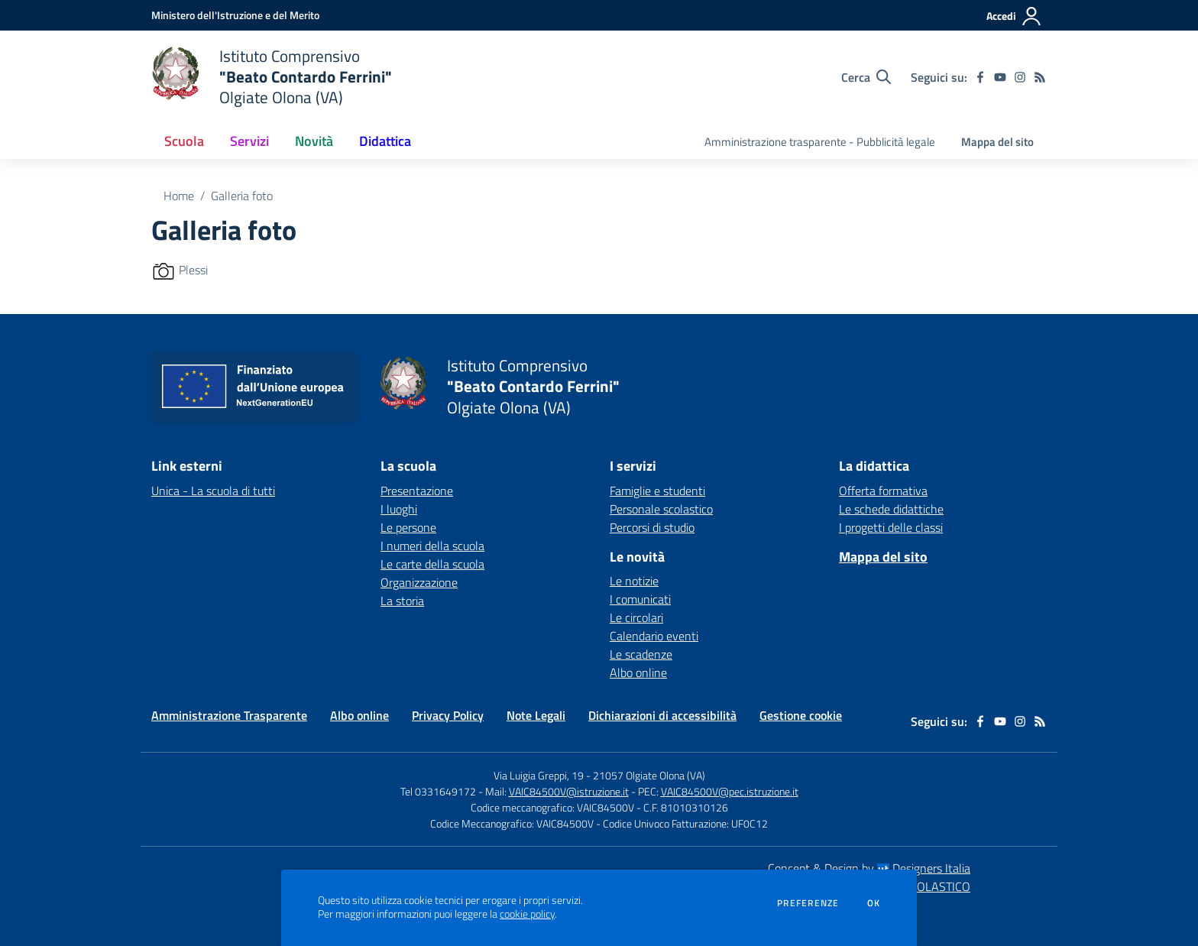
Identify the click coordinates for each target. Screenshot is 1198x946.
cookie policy (527, 914)
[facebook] (980, 77)
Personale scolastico (661, 509)
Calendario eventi (654, 636)
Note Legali (536, 715)
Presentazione (416, 490)
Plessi (193, 270)
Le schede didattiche (891, 509)
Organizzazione (419, 582)
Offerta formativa (883, 490)
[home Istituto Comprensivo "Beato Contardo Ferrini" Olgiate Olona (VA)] (271, 77)
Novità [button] (314, 141)
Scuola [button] (184, 141)
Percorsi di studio (652, 527)
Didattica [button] (385, 141)
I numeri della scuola (432, 545)
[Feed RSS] (1040, 77)
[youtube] (1000, 77)
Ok (874, 903)
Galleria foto (242, 195)
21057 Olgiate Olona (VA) (649, 775)
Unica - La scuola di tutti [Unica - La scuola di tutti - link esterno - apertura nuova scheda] (213, 490)
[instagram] (1020, 77)
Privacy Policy (448, 715)
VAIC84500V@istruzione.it (569, 791)
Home (179, 195)
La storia (402, 600)
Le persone (408, 527)
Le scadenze (641, 654)
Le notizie (634, 581)
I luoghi (398, 509)
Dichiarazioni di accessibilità (662, 715)
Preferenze (808, 903)
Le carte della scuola (432, 564)
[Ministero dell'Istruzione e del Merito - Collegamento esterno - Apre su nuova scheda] (235, 15)
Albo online (638, 672)
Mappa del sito (997, 142)
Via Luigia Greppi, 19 (539, 775)
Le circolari (636, 617)
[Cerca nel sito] (866, 77)
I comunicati (640, 599)
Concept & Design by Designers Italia (869, 868)
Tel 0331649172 (438, 791)
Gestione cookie (800, 715)
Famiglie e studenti (657, 490)
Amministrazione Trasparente (229, 715)
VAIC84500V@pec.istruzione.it (729, 791)
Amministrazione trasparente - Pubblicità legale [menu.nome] (819, 142)
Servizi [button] (249, 141)
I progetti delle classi (891, 527)
